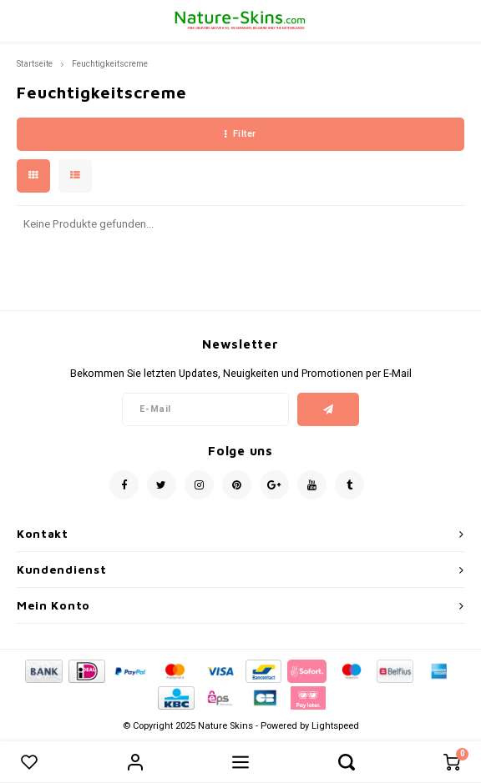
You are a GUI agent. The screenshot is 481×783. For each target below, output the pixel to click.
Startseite (35, 64)
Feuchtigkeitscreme (110, 64)
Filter (240, 134)
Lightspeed (335, 726)
